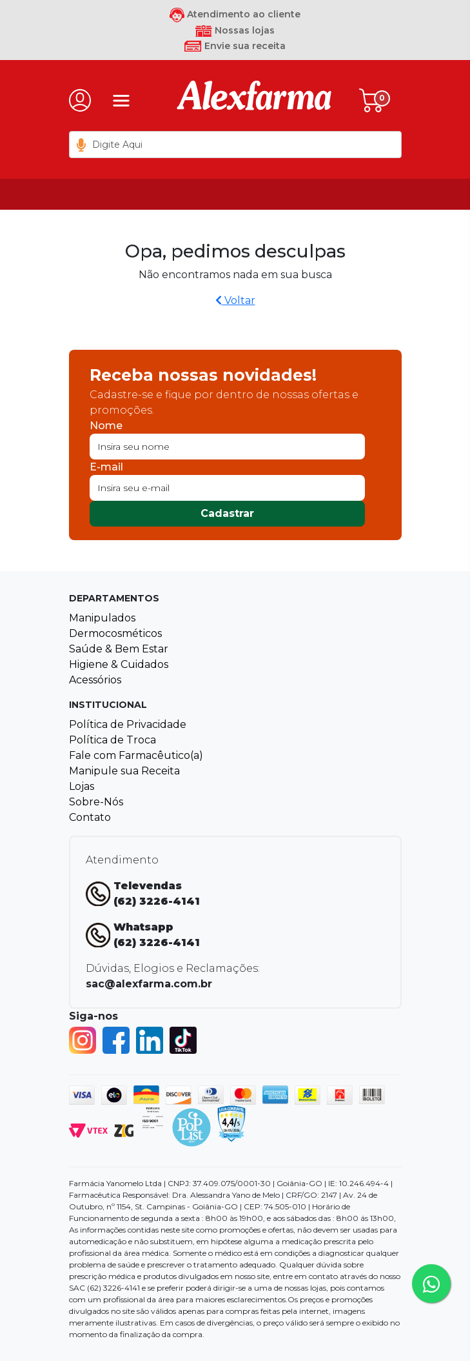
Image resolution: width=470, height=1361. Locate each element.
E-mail (106, 467)
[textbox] (235, 144)
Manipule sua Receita (124, 771)
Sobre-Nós (96, 802)
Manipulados (102, 618)
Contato (90, 817)
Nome (106, 425)
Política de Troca (112, 740)
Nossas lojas (235, 30)
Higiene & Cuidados (118, 664)
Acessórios (95, 680)
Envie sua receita (234, 46)
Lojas (81, 786)
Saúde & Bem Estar (118, 649)
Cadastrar (227, 513)
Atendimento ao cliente (235, 14)
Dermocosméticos (115, 633)
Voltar (235, 300)
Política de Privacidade (127, 724)
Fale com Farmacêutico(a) (136, 755)
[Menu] (121, 101)
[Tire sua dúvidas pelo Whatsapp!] (431, 1283)
